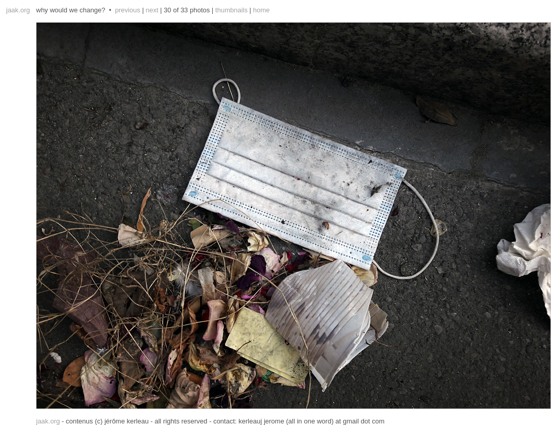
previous (127, 10)
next (151, 10)
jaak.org (18, 10)
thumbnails (231, 10)
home (261, 10)
